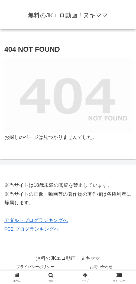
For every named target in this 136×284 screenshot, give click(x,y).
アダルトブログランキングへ (36, 220)
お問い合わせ (101, 267)
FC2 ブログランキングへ (31, 229)
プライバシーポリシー (35, 267)
